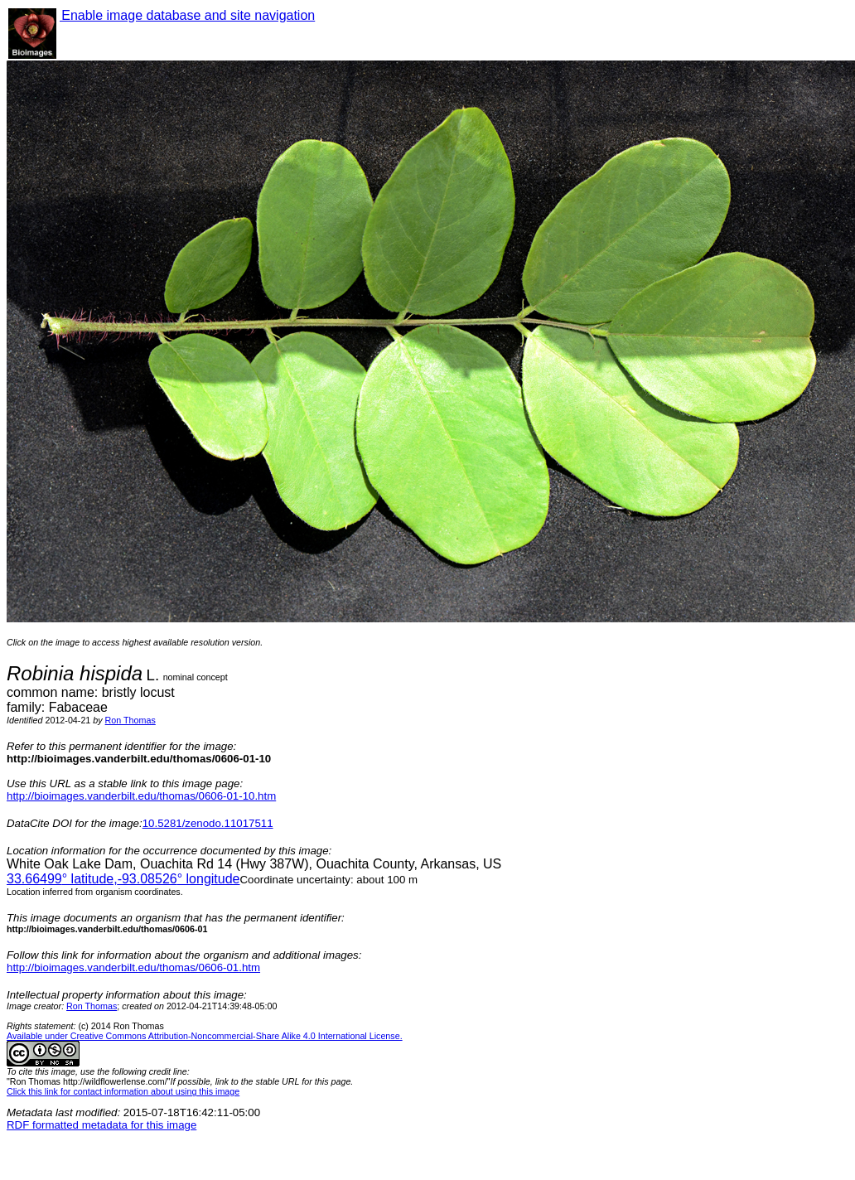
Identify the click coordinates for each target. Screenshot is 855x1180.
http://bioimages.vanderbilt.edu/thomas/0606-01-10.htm (141, 796)
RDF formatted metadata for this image (101, 1125)
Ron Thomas (130, 720)
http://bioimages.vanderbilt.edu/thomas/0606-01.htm (133, 967)
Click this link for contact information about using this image (123, 1091)
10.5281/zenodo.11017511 (207, 823)
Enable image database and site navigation (187, 15)
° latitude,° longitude (123, 879)
